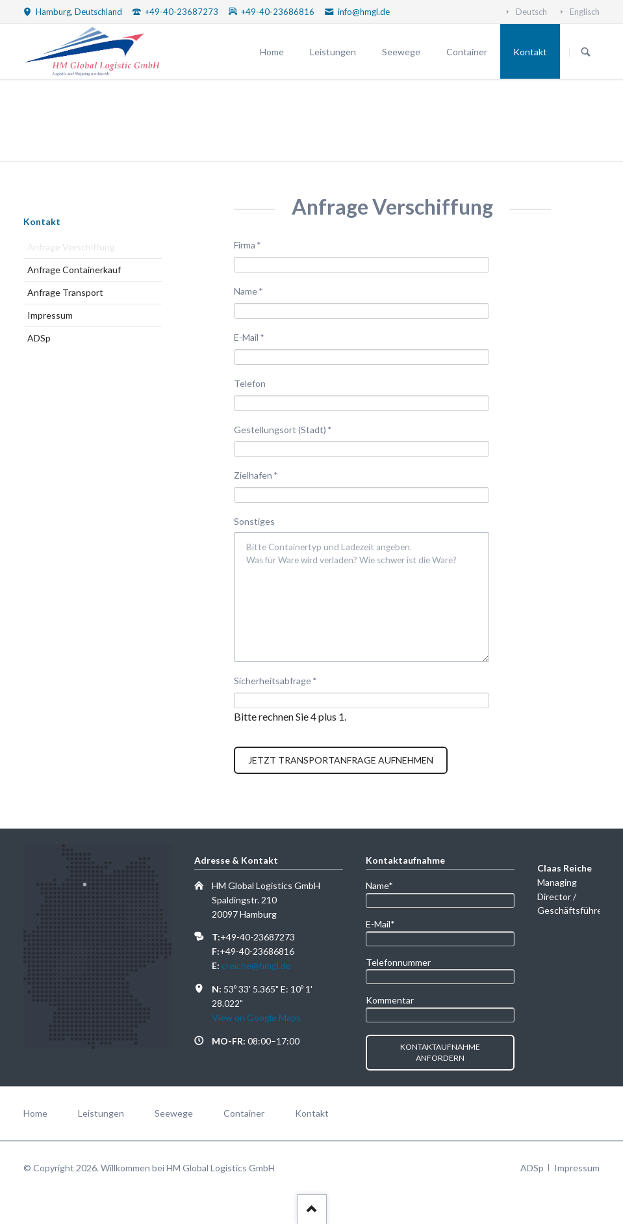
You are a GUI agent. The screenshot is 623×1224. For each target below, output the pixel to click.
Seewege (401, 51)
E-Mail (255, 336)
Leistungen (333, 51)
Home (272, 51)
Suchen (586, 52)
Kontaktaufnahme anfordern (440, 1052)
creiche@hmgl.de (256, 965)
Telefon (250, 383)
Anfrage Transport (65, 292)
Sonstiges (254, 521)
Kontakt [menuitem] (312, 1113)
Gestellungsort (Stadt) (283, 429)
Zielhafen (256, 474)
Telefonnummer (398, 962)
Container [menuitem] (243, 1113)
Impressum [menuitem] (577, 1167)
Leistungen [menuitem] (101, 1113)
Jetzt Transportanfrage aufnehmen (340, 759)
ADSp (39, 337)
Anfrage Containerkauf (74, 269)
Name (255, 290)
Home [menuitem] (35, 1113)
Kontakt (530, 51)
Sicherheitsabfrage (275, 680)
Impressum (50, 315)
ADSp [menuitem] (532, 1167)
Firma (255, 244)
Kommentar (390, 999)
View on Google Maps (256, 1017)
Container (466, 51)
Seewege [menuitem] (174, 1113)
